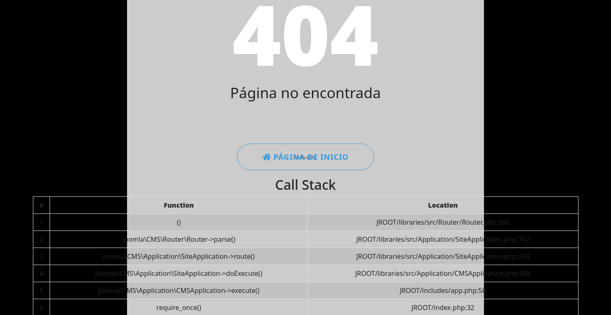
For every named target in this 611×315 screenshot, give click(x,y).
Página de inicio (305, 157)
